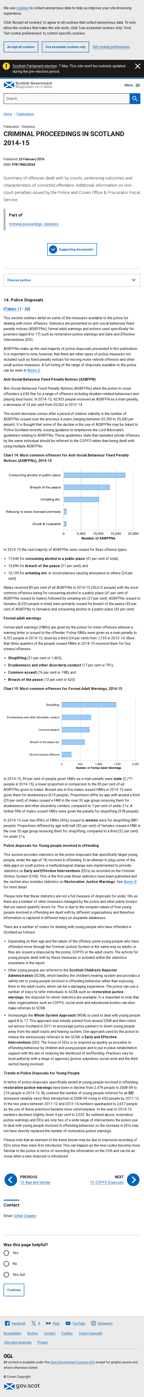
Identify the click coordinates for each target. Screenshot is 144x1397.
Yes (15, 1253)
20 (27, 309)
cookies (22, 8)
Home (8, 114)
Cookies (67, 1333)
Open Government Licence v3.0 (72, 1362)
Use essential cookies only (65, 47)
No (15, 1264)
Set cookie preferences (111, 47)
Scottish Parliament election (35, 66)
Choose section (71, 279)
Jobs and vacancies (18, 1342)
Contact (49, 1333)
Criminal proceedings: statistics (34, 224)
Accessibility (12, 1333)
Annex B (130, 882)
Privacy (43, 1342)
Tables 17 (13, 309)
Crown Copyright (90, 1333)
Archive (32, 1333)
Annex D (33, 370)
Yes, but (19, 1274)
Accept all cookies (21, 47)
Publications (25, 114)
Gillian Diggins (25, 1216)
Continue (14, 1290)
